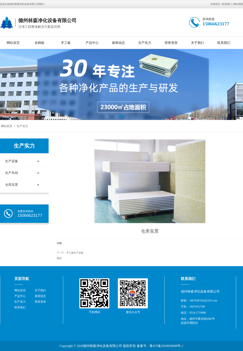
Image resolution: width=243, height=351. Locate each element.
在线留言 (215, 4)
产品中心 (92, 42)
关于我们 (197, 42)
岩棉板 (39, 42)
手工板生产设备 (74, 252)
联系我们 (227, 4)
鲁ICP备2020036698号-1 (166, 346)
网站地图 (238, 4)
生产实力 (144, 42)
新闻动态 (118, 42)
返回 (59, 258)
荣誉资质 (171, 42)
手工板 (66, 42)
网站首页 (13, 42)
